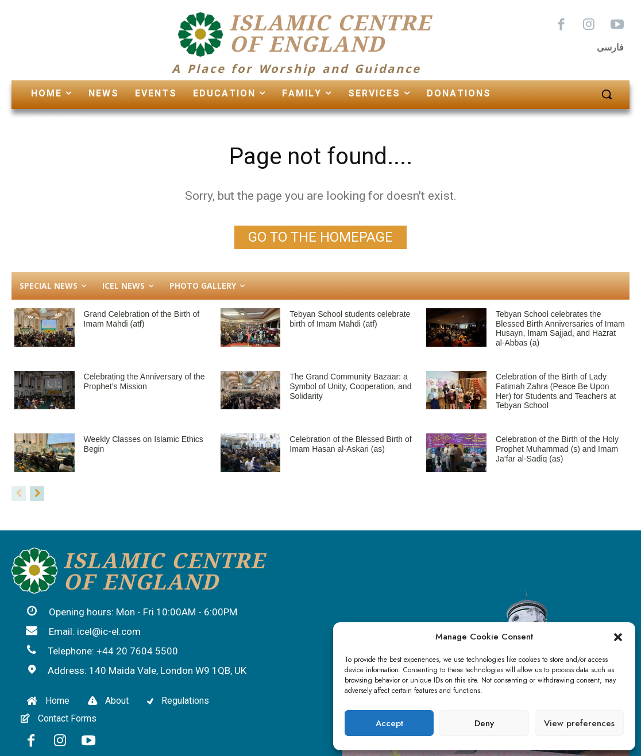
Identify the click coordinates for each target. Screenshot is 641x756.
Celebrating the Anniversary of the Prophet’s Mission (144, 381)
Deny (484, 723)
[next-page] (37, 493)
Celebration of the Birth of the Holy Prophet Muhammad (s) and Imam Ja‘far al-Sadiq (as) (557, 449)
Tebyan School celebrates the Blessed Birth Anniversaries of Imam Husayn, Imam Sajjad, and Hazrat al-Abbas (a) (560, 328)
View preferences (579, 723)
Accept (389, 723)
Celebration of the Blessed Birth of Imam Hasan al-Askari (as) (350, 444)
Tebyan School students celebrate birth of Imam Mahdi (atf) (349, 318)
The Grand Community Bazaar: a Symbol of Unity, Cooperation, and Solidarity (350, 386)
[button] (618, 637)
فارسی (610, 47)
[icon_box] (131, 613)
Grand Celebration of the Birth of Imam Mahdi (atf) (142, 318)
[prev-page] (18, 493)
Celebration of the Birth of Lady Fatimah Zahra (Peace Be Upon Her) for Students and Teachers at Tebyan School (556, 391)
